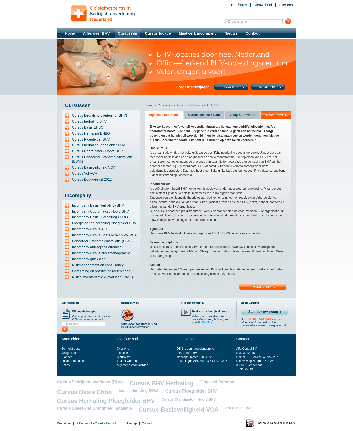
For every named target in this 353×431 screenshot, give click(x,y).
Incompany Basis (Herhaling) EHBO (100, 217)
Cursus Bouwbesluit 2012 (92, 179)
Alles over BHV (96, 33)
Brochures (239, 5)
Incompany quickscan (89, 259)
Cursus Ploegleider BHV (91, 139)
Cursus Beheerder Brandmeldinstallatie (94, 408)
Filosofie (122, 353)
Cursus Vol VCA (84, 173)
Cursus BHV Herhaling (162, 383)
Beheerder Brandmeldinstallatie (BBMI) (102, 241)
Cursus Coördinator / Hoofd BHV (97, 151)
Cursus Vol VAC (238, 408)
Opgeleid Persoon (217, 382)
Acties (66, 365)
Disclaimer (64, 423)
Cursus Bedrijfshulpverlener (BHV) (90, 382)
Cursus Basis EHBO (88, 127)
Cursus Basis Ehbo (84, 392)
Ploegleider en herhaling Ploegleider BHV (104, 223)
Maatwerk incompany (198, 33)
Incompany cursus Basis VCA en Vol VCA (104, 235)
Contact (253, 33)
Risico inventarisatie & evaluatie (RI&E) (102, 277)
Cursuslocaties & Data (204, 115)
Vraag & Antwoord (243, 115)
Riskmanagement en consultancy (98, 265)
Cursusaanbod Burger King (139, 323)
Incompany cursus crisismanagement (101, 253)
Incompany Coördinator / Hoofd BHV (100, 211)
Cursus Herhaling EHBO (91, 133)
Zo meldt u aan (71, 348)
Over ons (286, 5)
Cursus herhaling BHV (89, 121)
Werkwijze (123, 357)
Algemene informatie (164, 115)
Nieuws (231, 33)
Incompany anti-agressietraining (97, 247)
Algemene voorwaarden (132, 365)
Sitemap (131, 423)
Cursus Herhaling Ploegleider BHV (106, 400)
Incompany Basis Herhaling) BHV (98, 205)
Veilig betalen (70, 353)
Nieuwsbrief (263, 5)
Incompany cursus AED (90, 229)
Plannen (67, 357)
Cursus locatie (158, 33)
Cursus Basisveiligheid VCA (94, 167)
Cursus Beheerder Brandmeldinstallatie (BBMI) (102, 159)
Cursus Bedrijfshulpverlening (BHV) (99, 115)
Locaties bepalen (73, 361)
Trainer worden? (128, 361)
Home (70, 33)
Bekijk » (207, 322)
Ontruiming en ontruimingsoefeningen (101, 271)
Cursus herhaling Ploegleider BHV (98, 145)
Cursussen (127, 33)
